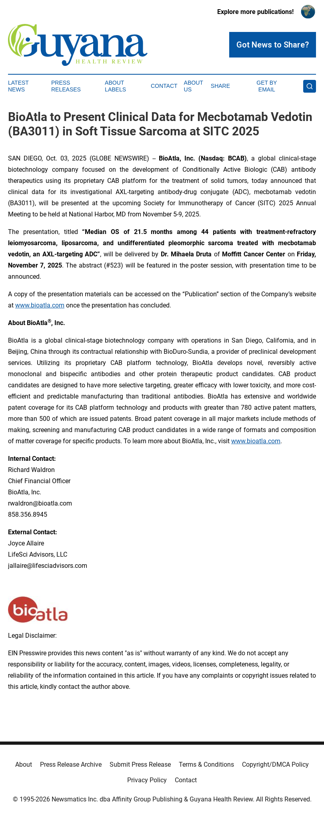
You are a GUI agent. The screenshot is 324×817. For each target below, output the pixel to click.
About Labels (115, 86)
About (23, 764)
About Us (193, 86)
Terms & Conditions (206, 764)
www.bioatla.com (39, 305)
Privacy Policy (147, 780)
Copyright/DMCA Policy (275, 764)
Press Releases (66, 86)
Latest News (18, 86)
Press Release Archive (71, 764)
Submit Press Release (140, 764)
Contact (164, 86)
